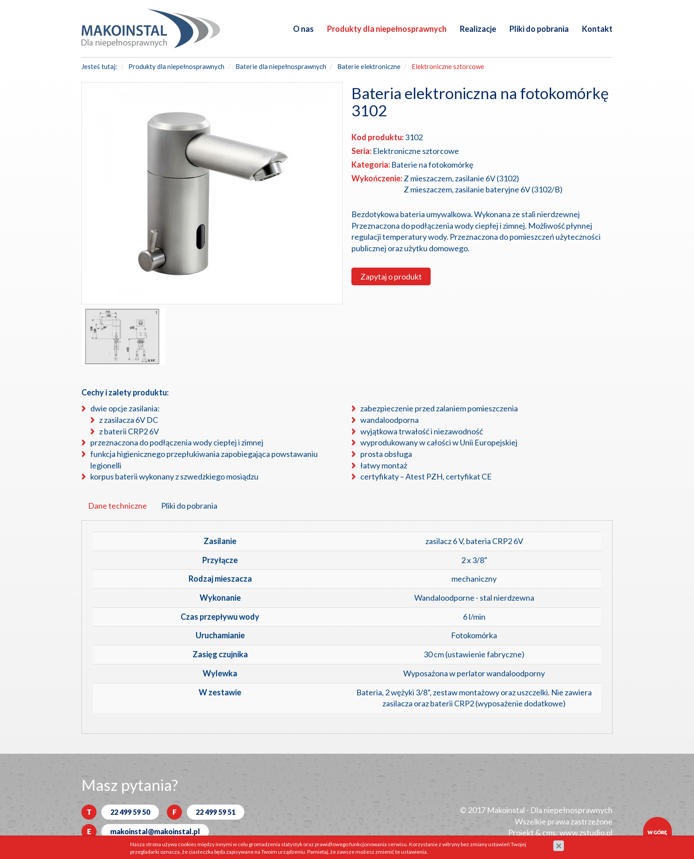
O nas (303, 29)
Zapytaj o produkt (391, 276)
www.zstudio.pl (586, 832)
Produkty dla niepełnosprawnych (387, 29)
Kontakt (597, 29)
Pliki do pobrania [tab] (189, 505)
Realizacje (478, 29)
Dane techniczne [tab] (117, 505)
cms (549, 832)
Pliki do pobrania (539, 29)
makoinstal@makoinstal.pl (155, 831)
